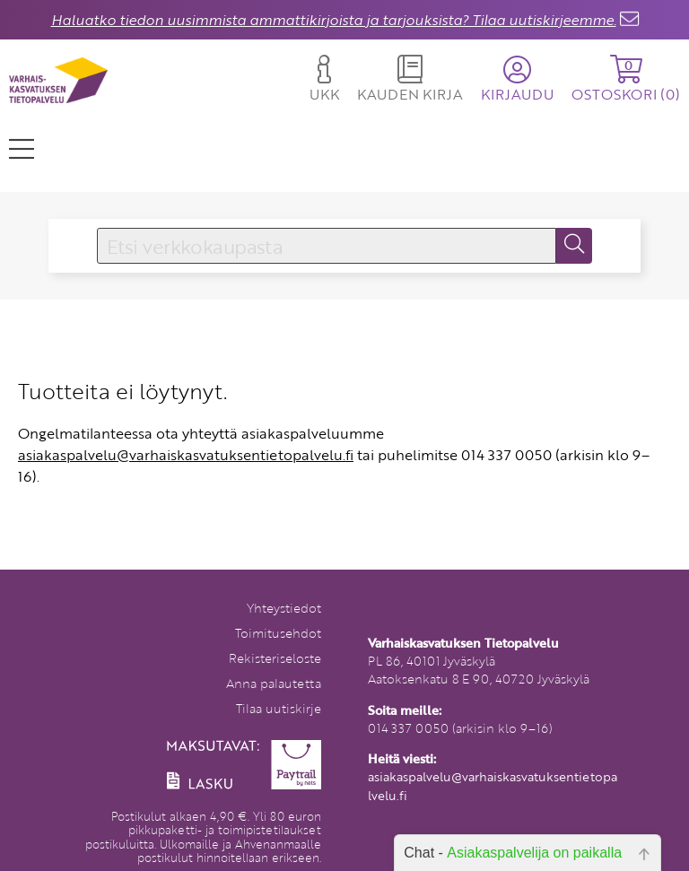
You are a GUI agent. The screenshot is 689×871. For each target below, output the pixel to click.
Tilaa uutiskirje (278, 708)
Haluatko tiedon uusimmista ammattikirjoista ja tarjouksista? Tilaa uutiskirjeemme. (333, 19)
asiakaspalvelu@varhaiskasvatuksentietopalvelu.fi (185, 455)
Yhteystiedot (284, 607)
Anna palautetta (273, 683)
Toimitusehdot (278, 632)
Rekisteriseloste (275, 658)
